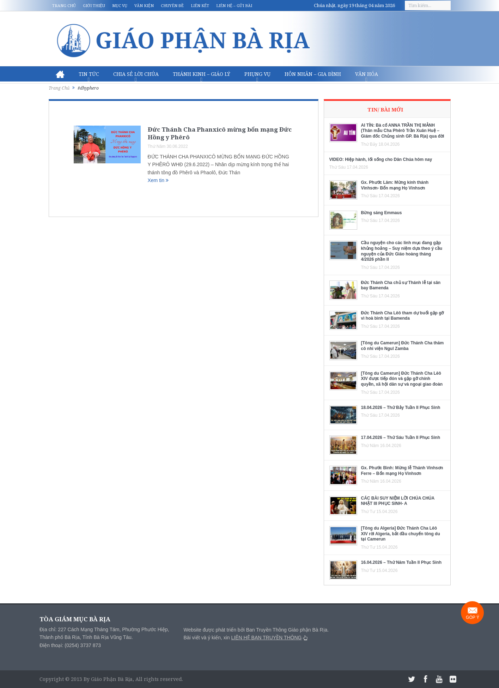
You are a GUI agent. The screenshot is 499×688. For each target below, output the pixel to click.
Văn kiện (144, 5)
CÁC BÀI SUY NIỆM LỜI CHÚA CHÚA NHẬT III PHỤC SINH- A (397, 501)
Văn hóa (366, 74)
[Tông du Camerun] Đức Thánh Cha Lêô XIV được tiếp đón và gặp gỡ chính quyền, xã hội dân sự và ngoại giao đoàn (402, 379)
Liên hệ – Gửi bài (234, 5)
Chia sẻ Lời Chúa (136, 74)
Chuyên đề (172, 5)
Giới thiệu (94, 5)
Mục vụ (119, 5)
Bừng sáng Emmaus (381, 212)
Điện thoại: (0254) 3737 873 (70, 645)
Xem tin (158, 180)
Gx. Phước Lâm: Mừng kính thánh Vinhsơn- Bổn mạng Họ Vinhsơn (395, 185)
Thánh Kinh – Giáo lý (201, 74)
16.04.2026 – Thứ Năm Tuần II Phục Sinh (401, 562)
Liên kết (200, 5)
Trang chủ (64, 5)
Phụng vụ (257, 74)
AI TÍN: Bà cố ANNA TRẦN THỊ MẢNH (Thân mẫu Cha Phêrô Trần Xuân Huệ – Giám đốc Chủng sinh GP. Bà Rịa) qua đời (402, 131)
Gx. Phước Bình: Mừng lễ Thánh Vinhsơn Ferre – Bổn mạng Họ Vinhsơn (402, 470)
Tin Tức (89, 74)
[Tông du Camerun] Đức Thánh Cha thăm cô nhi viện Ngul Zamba (402, 345)
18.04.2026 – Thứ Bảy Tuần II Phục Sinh (400, 407)
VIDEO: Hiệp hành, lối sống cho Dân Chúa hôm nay (380, 159)
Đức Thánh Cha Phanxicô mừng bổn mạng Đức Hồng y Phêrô (220, 133)
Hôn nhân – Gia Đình (313, 74)
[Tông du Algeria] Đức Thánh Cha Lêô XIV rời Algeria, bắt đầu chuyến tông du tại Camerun (400, 534)
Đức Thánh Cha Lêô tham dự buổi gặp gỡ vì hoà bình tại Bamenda (402, 315)
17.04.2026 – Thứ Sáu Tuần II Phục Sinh (400, 437)
